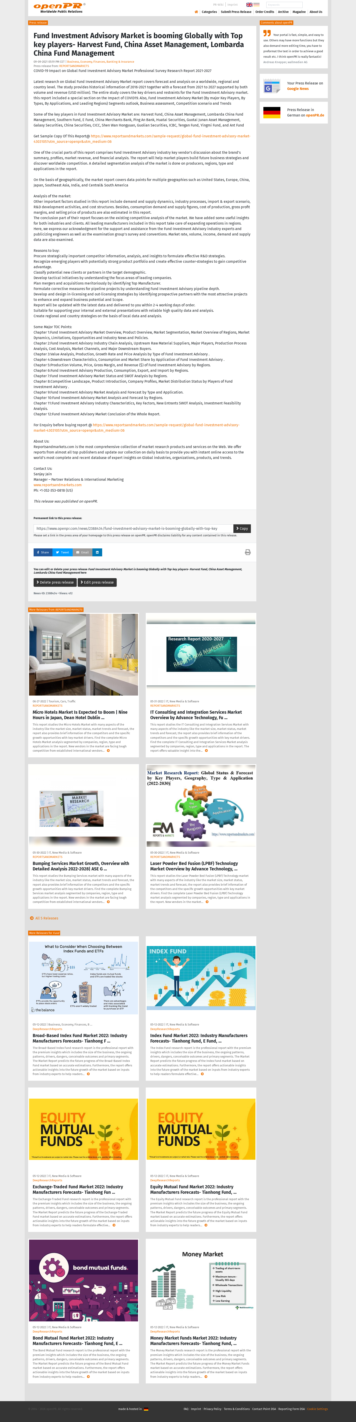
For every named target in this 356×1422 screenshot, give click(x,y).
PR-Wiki (218, 4)
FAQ (186, 1409)
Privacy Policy (212, 1409)
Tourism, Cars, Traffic (62, 701)
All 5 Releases (43, 918)
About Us (316, 12)
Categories (209, 12)
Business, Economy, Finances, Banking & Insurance (100, 61)
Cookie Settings (317, 1409)
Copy (242, 528)
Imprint (232, 4)
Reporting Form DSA (291, 1409)
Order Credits (264, 12)
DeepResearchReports (47, 1029)
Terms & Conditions (237, 1409)
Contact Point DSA (264, 1409)
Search (312, 5)
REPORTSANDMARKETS (74, 66)
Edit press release (97, 582)
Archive (283, 12)
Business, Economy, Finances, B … (70, 1024)
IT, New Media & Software (182, 701)
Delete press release (55, 582)
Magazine (299, 12)
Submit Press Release (236, 12)
